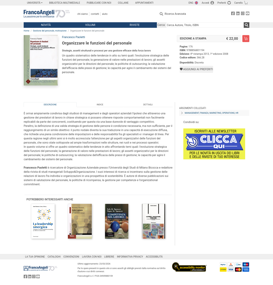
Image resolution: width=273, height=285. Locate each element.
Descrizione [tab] (50, 104)
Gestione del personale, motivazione (50, 31)
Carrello (238, 2)
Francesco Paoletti (73, 37)
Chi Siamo (82, 14)
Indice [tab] (100, 104)
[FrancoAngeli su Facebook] (233, 14)
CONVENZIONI (71, 256)
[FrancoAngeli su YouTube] (247, 14)
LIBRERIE (109, 256)
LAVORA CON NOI (92, 256)
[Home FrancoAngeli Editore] (47, 14)
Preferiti (221, 2)
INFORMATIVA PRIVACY (130, 256)
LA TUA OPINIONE (35, 256)
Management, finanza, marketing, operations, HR (211, 113)
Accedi (205, 2)
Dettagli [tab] (148, 104)
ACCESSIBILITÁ (154, 256)
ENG (191, 2)
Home (26, 31)
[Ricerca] (246, 25)
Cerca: (161, 25)
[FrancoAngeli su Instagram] (242, 14)
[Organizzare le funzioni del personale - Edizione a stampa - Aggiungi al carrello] (245, 38)
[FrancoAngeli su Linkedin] (238, 14)
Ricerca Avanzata (175, 13)
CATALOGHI (54, 256)
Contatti (95, 14)
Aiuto (104, 14)
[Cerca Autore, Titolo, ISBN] (205, 25)
